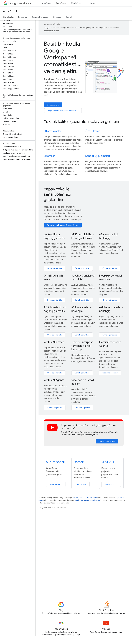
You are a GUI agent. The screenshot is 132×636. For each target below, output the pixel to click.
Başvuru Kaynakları (40, 17)
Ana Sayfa (46, 3)
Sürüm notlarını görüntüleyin (57, 484)
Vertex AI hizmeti (54, 342)
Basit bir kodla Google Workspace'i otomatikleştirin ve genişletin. (63, 57)
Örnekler (57, 17)
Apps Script (10, 11)
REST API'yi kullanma (113, 484)
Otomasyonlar (52, 131)
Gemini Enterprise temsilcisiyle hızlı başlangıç (82, 345)
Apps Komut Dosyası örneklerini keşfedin (64, 225)
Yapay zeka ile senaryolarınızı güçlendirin (57, 194)
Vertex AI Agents (54, 380)
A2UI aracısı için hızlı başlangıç (111, 309)
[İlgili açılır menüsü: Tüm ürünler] (84, 3)
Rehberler (22, 17)
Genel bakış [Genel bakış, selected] (8, 17)
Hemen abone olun (107, 441)
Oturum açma (53, 105)
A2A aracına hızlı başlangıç (108, 236)
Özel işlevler (92, 131)
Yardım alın (81, 484)
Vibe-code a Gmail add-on (82, 381)
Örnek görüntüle (54, 268)
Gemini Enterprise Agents (110, 343)
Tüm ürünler (76, 3)
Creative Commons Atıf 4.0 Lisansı (85, 498)
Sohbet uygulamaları (97, 156)
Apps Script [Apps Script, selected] (61, 3)
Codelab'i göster (110, 373)
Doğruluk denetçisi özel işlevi (110, 277)
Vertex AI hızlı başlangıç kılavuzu (54, 236)
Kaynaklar (94, 3)
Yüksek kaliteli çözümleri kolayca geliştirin (82, 121)
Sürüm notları (55, 462)
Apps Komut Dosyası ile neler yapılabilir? (65, 110)
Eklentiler (49, 156)
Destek (69, 17)
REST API (107, 462)
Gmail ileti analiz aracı (53, 277)
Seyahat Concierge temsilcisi (83, 277)
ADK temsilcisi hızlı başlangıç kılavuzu (82, 236)
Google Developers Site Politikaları (87, 500)
